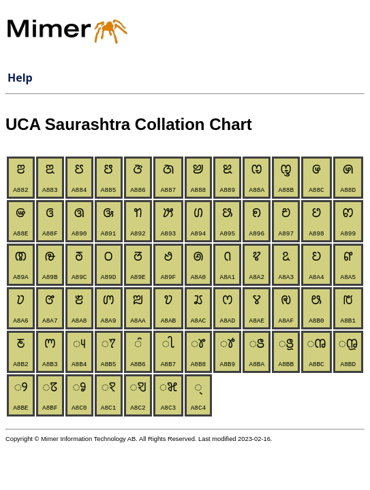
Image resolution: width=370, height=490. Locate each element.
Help (20, 77)
